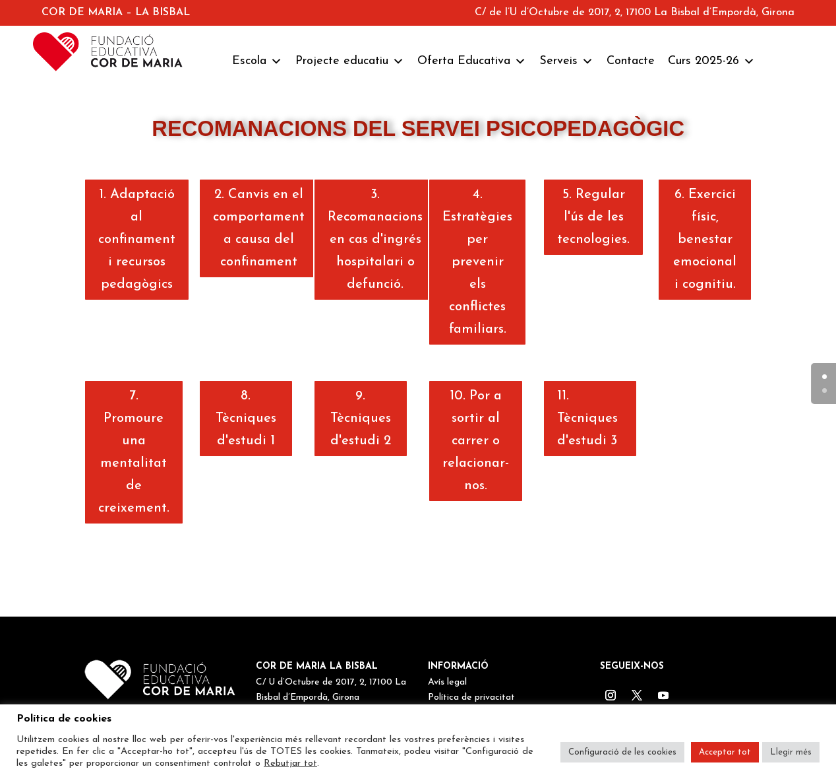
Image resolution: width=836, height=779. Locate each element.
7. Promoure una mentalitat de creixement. (133, 452)
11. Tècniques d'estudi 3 (587, 419)
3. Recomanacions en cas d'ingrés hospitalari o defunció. (375, 239)
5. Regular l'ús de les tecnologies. (593, 217)
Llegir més (791, 752)
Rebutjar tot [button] (290, 763)
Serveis (566, 61)
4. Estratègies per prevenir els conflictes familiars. (477, 262)
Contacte (631, 61)
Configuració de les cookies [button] (622, 752)
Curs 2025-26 (711, 61)
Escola (257, 61)
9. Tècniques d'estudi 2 (360, 419)
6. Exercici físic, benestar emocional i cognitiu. (704, 239)
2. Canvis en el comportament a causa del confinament (259, 228)
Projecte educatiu (349, 61)
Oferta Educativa (471, 61)
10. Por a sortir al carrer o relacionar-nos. (475, 441)
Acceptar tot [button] (725, 752)
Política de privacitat (471, 697)
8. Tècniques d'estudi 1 (246, 419)
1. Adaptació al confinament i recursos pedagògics (136, 239)
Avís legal (447, 682)
